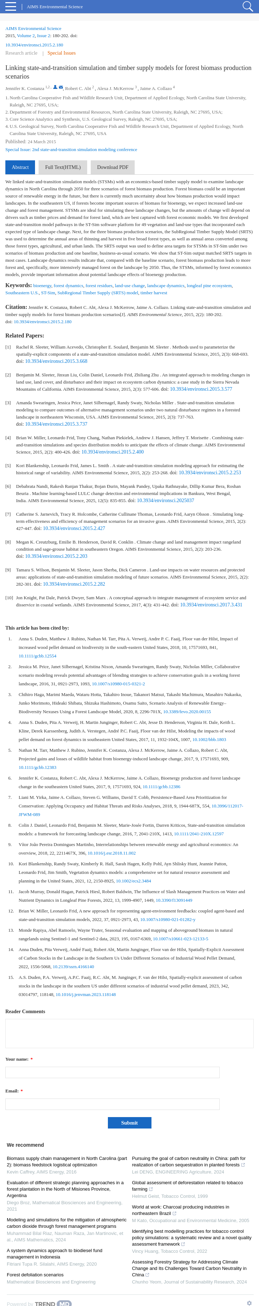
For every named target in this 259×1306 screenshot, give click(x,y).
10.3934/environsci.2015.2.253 (210, 472)
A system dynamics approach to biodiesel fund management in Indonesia (54, 1254)
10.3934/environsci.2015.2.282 (74, 584)
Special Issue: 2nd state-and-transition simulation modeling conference (71, 149)
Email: (14, 1091)
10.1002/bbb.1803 (209, 739)
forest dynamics (68, 285)
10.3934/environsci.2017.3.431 (211, 604)
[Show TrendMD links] (249, 1303)
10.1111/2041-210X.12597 (199, 833)
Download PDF (113, 167)
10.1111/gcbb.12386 (161, 786)
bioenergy (42, 285)
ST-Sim (48, 292)
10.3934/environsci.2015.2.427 (74, 528)
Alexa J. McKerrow (115, 88)
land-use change (130, 285)
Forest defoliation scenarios (35, 1274)
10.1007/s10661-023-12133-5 (180, 938)
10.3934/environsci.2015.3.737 (56, 424)
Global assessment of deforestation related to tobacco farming (187, 1186)
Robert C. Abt (78, 88)
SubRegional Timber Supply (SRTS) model (98, 292)
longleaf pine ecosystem (209, 285)
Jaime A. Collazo (156, 88)
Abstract (20, 167)
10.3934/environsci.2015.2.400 (112, 452)
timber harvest (153, 292)
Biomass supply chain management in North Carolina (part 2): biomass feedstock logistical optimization (67, 1161)
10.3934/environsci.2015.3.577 (201, 389)
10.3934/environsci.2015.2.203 (56, 556)
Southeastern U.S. (22, 292)
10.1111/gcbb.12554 (37, 656)
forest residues (98, 285)
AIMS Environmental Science (33, 28)
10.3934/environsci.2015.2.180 (34, 44)
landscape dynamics (165, 285)
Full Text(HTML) (62, 167)
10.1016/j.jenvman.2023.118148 (86, 994)
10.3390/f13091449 (174, 900)
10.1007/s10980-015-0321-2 (118, 683)
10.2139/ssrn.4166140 (73, 966)
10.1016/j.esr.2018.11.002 (112, 853)
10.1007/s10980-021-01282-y (167, 919)
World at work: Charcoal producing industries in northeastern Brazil (180, 1210)
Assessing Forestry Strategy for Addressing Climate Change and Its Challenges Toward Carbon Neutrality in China (189, 1268)
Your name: (19, 1059)
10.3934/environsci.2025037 (165, 500)
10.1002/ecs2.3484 (133, 881)
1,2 (47, 87)
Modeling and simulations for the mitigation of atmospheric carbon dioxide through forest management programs (66, 1223)
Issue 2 (43, 35)
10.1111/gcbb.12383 (37, 767)
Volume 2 (26, 35)
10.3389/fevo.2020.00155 (187, 711)
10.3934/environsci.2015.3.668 (56, 361)
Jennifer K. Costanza (24, 88)
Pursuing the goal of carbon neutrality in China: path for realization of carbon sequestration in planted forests (189, 1161)
